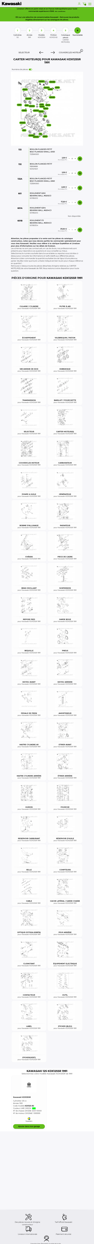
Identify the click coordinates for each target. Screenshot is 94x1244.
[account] (79, 3)
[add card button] (80, 158)
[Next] (52, 52)
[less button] (69, 158)
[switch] (30, 69)
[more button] (75, 158)
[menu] (89, 3)
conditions (61, 11)
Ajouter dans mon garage (29, 1126)
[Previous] (41, 52)
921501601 (34, 169)
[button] (81, 50)
